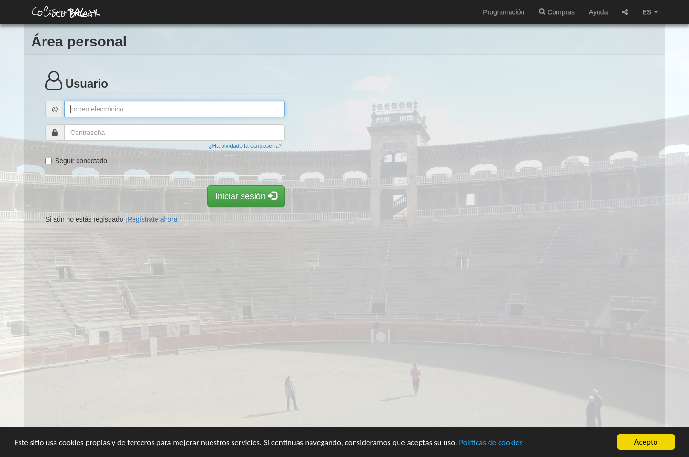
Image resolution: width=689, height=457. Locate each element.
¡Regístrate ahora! (152, 219)
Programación (503, 12)
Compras (557, 12)
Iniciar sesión (246, 196)
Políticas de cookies (490, 442)
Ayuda (598, 12)
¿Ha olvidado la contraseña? (245, 146)
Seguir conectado (76, 161)
